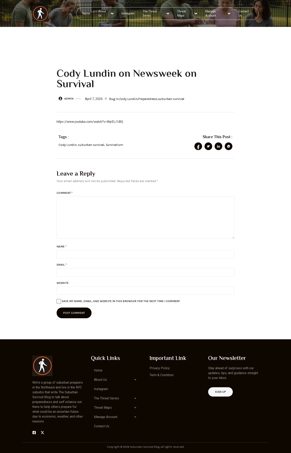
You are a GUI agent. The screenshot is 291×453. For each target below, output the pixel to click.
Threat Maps (187, 13)
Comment (65, 193)
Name (61, 246)
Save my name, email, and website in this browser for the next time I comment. (121, 301)
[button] (116, 379)
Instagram (128, 13)
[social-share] (198, 146)
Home (86, 13)
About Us (106, 13)
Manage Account (218, 13)
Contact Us (243, 13)
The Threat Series (156, 13)
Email (62, 264)
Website (63, 283)
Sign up (220, 392)
